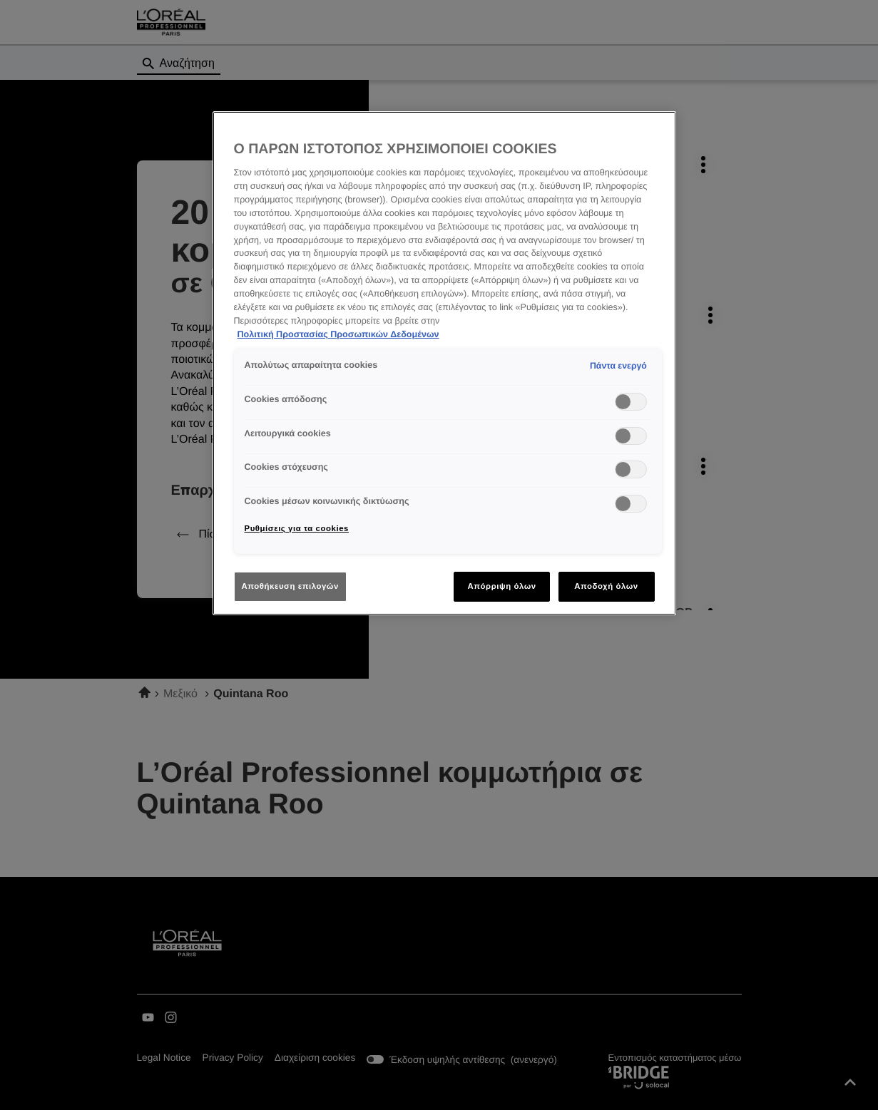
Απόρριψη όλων (501, 586)
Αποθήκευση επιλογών (290, 586)
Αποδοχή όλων (606, 586)
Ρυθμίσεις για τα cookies (297, 528)
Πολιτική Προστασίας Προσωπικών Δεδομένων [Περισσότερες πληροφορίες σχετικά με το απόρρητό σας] (338, 334)
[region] (444, 363)
